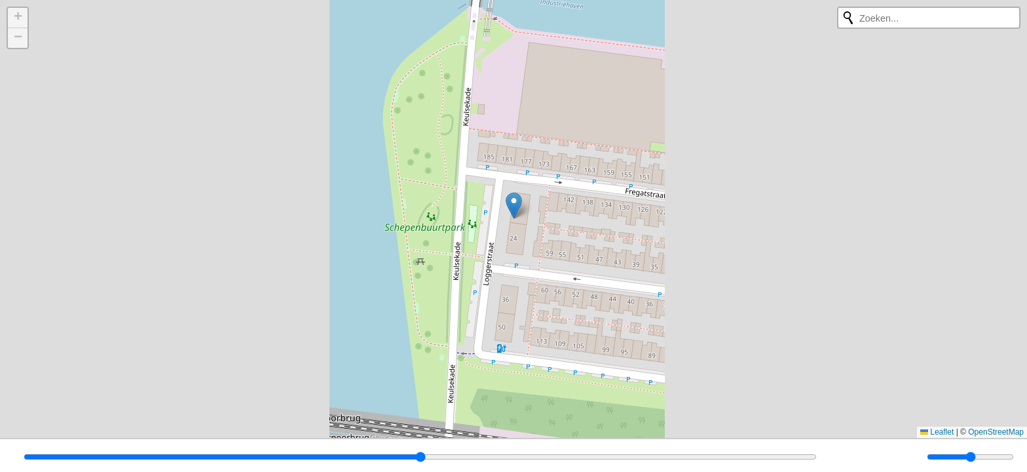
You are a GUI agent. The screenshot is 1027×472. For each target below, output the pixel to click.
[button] (514, 205)
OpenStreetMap (996, 432)
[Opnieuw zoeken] (848, 18)
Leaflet (937, 432)
